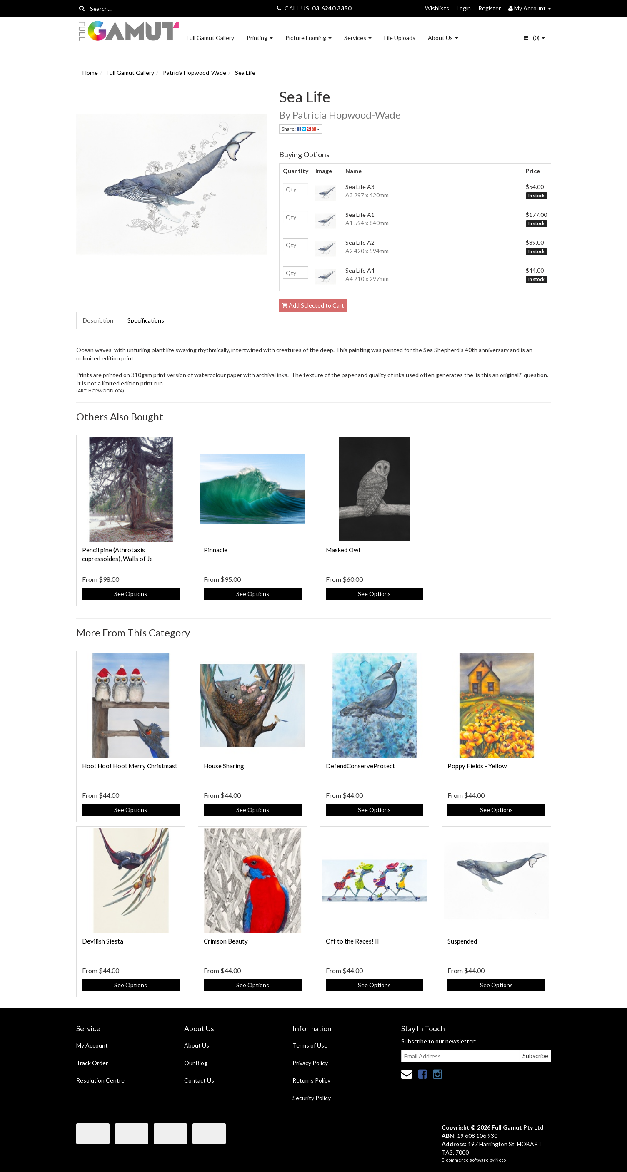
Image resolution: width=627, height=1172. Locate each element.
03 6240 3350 (331, 8)
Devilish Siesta (102, 941)
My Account (92, 1045)
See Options (130, 593)
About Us (443, 37)
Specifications (145, 320)
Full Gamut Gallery (210, 37)
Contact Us (199, 1080)
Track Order (92, 1062)
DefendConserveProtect (360, 766)
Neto (500, 1159)
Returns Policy (311, 1080)
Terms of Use (309, 1045)
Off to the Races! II (352, 941)
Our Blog (195, 1062)
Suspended (462, 941)
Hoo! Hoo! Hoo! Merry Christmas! (129, 766)
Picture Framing (308, 37)
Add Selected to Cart (313, 305)
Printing (260, 37)
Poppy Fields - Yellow (477, 766)
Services (358, 37)
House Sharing (224, 766)
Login (464, 8)
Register (489, 8)
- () (534, 37)
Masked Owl (343, 550)
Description (98, 320)
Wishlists (437, 8)
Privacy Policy (310, 1062)
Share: (301, 129)
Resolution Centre (100, 1080)
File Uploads (399, 37)
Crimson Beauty (226, 941)
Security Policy (311, 1097)
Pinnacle (215, 550)
